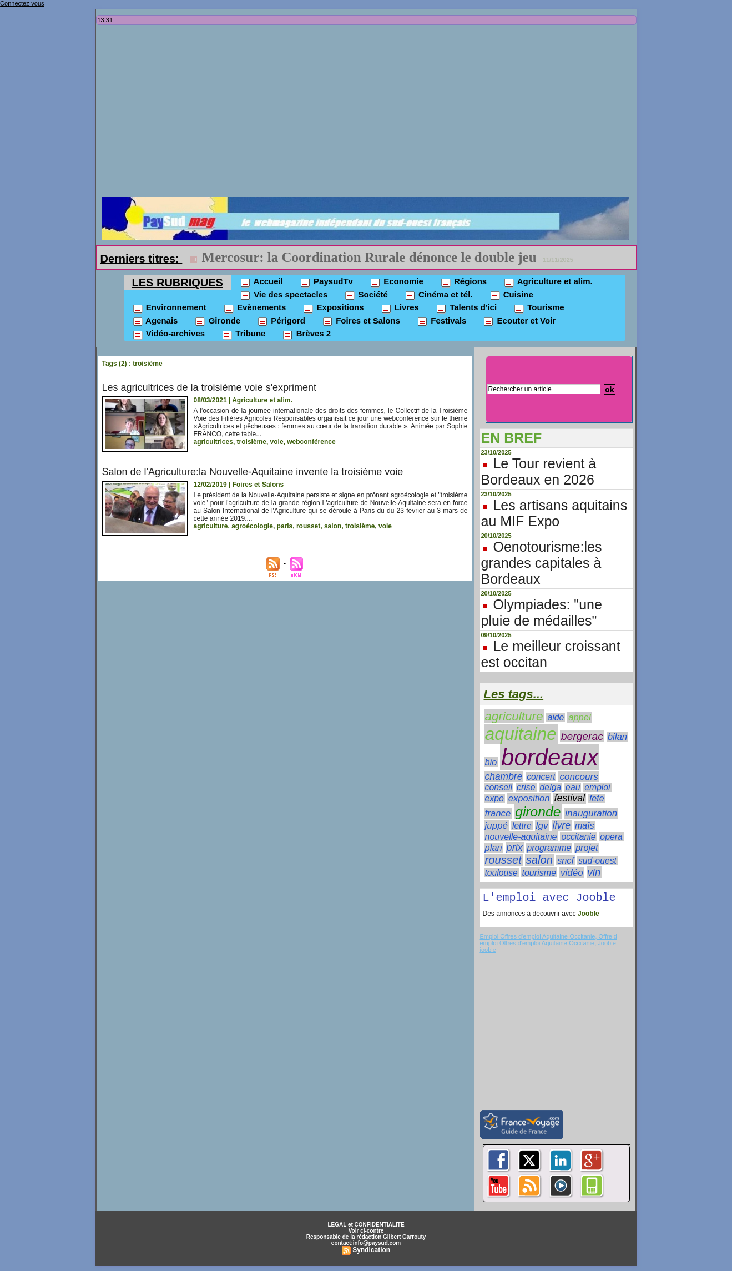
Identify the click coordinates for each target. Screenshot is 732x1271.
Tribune (243, 334)
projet (586, 848)
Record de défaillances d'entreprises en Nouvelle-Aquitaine (376, 257)
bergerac (582, 736)
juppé (496, 825)
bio (491, 762)
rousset (308, 526)
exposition (529, 798)
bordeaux (549, 757)
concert (541, 776)
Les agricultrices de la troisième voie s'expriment (209, 387)
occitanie (578, 836)
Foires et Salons (361, 321)
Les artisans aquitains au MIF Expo (554, 513)
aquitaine (521, 734)
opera (611, 836)
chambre (504, 776)
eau (573, 787)
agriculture (211, 526)
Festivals (441, 321)
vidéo (572, 872)
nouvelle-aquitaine (521, 836)
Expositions (333, 308)
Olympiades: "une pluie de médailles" (541, 612)
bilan (618, 737)
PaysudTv (326, 282)
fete (596, 798)
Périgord (281, 321)
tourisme (539, 872)
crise (526, 787)
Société (366, 295)
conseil (499, 787)
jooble (488, 952)
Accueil (261, 282)
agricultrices (213, 442)
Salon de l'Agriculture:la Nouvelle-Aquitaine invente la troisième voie (252, 471)
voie (277, 442)
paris (285, 526)
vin (594, 872)
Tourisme (538, 308)
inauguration (591, 813)
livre (562, 825)
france (498, 813)
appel (579, 717)
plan (493, 848)
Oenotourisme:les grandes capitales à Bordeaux (541, 563)
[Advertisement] (369, 113)
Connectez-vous (22, 3)
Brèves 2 (306, 334)
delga (551, 787)
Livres (400, 308)
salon (332, 526)
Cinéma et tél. (439, 295)
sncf (565, 860)
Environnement (169, 308)
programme (549, 848)
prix (515, 847)
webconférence (311, 442)
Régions (463, 282)
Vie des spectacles (283, 295)
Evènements (254, 308)
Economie (396, 282)
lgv (542, 825)
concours (578, 776)
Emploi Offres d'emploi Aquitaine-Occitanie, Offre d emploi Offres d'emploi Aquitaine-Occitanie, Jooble (548, 942)
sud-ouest (597, 860)
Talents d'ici (466, 308)
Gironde (217, 321)
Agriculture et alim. (547, 282)
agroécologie (252, 526)
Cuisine (511, 295)
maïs (584, 825)
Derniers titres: (141, 259)
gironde (538, 811)
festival (569, 798)
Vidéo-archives (168, 334)
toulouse (501, 872)
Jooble (587, 916)
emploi (597, 787)
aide (555, 717)
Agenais (155, 321)
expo (494, 798)
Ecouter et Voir (519, 321)
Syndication (371, 1252)
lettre (522, 825)
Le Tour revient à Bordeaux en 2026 (539, 471)
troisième (251, 442)
